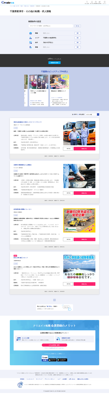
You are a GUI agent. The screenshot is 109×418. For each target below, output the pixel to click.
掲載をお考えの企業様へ (83, 403)
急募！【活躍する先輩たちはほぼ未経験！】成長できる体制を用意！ (32, 143)
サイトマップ (39, 403)
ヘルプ (58, 403)
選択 (79, 34)
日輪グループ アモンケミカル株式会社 (26, 136)
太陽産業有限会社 (19, 280)
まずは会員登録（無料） (54, 366)
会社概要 (64, 403)
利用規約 (22, 403)
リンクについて (30, 403)
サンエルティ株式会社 (20, 182)
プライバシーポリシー (49, 403)
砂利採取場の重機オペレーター (28, 225)
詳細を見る (84, 159)
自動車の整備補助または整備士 (27, 178)
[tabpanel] (54, 99)
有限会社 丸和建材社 (20, 229)
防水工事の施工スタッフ (25, 277)
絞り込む (79, 26)
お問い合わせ (72, 403)
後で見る (68, 159)
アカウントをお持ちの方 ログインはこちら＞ (54, 370)
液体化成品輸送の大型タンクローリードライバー (36, 132)
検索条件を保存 (54, 70)
